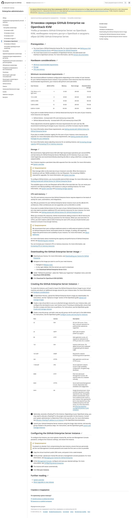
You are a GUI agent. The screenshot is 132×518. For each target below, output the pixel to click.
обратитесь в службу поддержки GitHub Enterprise (52, 12)
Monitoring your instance (46, 241)
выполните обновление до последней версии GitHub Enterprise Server (88, 11)
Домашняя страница (8, 8)
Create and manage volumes (43, 309)
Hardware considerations (44, 60)
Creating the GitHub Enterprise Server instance (55, 283)
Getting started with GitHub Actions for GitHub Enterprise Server (51, 181)
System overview (38, 164)
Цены (71, 512)
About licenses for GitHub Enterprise (65, 50)
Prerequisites (38, 44)
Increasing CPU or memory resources (51, 144)
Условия (45, 512)
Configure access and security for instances (73, 314)
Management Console (44, 461)
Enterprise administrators (12, 11)
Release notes (48, 265)
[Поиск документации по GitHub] (114, 2)
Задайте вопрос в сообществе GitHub (42, 499)
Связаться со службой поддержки (41, 501)
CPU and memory (39, 69)
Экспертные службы (80, 512)
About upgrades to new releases (44, 482)
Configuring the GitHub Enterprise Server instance (56, 433)
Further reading (39, 475)
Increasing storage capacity (63, 188)
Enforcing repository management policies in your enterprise (81, 408)
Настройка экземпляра (74, 18)
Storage (36, 67)
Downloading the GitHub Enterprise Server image (56, 251)
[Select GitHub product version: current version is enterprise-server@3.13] (36, 2)
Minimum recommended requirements (46, 65)
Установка (63, 18)
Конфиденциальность (55, 512)
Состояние (66, 512)
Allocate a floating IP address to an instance (50, 420)
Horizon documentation (80, 55)
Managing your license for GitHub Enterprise (58, 458)
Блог (89, 512)
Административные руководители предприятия (44, 18)
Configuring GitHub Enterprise (53, 463)
